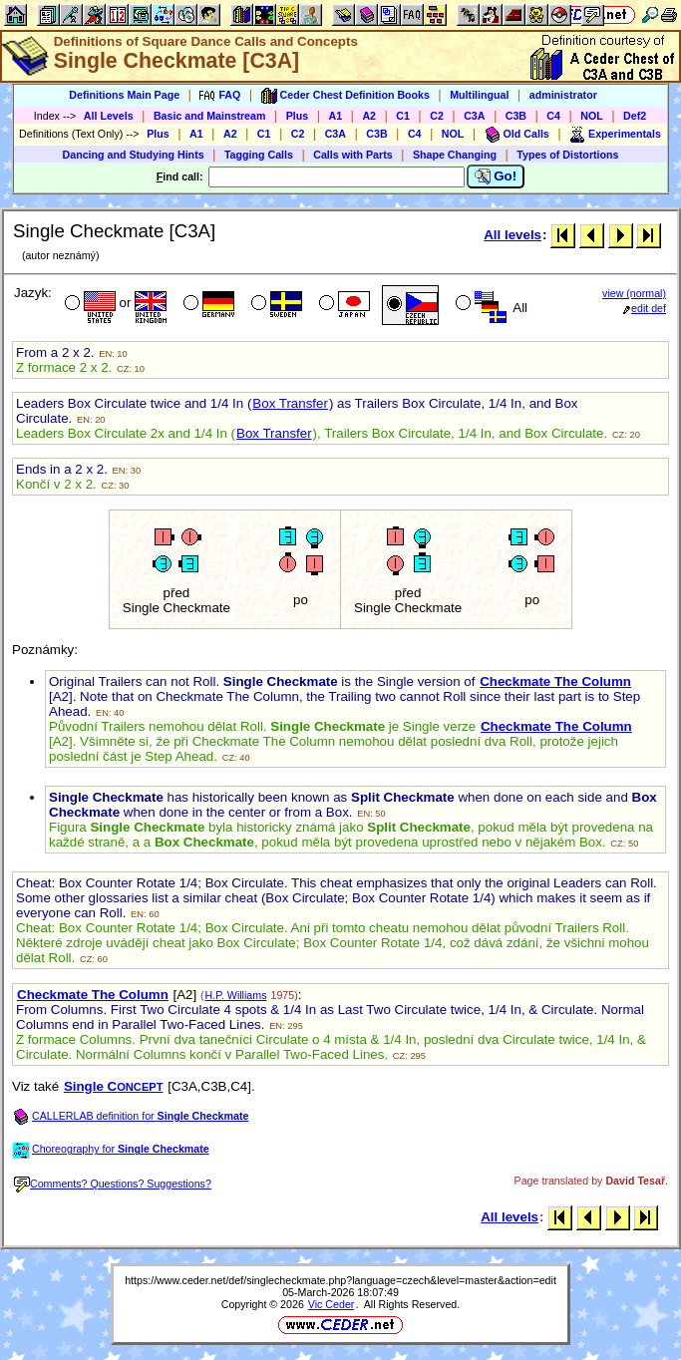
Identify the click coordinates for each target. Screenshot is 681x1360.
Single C (114, 1086)
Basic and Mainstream (210, 116)
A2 (369, 116)
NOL (591, 116)
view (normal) (634, 293)
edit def (644, 308)
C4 (553, 116)
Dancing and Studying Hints (133, 155)
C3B (516, 116)
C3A (474, 116)
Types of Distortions (567, 155)
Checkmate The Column (555, 681)
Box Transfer (290, 403)
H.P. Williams (236, 995)
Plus (297, 116)
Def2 (634, 116)
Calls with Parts (352, 155)
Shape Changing (455, 155)
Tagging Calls (258, 155)
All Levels (109, 116)
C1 (403, 116)
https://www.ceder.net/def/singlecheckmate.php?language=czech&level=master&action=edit (340, 1280)
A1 (336, 116)
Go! (496, 176)
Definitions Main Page (124, 95)
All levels (512, 234)
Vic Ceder (331, 1304)
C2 (437, 116)
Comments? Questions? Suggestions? (112, 1184)
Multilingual (479, 95)
